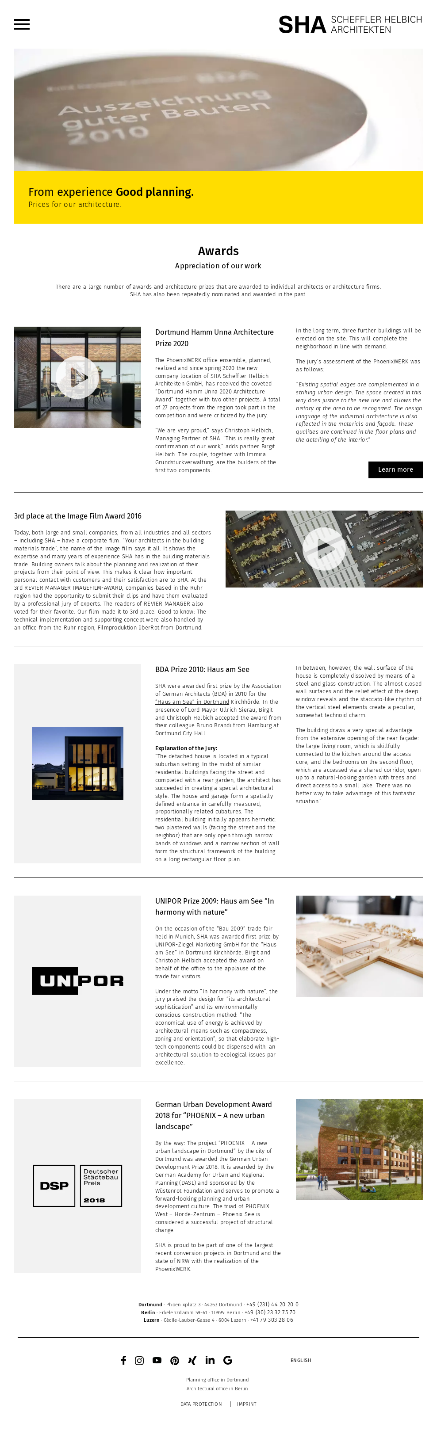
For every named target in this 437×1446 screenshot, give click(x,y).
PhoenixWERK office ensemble (205, 360)
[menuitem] (22, 24)
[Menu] (22, 24)
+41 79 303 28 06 (271, 1319)
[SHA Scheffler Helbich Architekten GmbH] (351, 24)
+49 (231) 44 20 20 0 (272, 1304)
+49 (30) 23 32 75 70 (270, 1312)
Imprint (247, 1404)
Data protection (201, 1404)
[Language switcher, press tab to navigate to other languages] (301, 1360)
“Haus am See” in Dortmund (192, 701)
